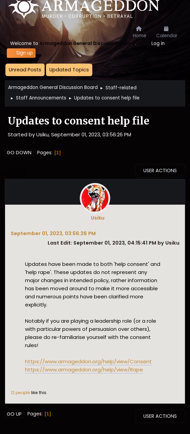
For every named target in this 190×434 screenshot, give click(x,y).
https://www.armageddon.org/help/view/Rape (84, 369)
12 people (20, 392)
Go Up (14, 414)
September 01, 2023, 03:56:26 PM (53, 233)
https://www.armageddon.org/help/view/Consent (88, 361)
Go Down (19, 152)
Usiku (97, 217)
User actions (160, 170)
